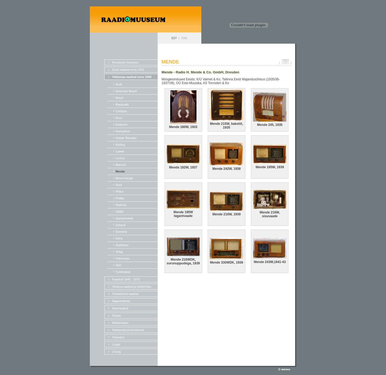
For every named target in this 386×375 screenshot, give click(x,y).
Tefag (119, 251)
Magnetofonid (121, 301)
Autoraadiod (120, 308)
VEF (118, 265)
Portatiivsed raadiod (125, 293)
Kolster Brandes (126, 138)
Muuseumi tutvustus (125, 62)
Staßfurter (122, 245)
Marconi (121, 164)
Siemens (121, 231)
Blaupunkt (122, 104)
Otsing (116, 351)
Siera (119, 238)
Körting (120, 144)
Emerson (121, 124)
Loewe (120, 151)
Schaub (120, 225)
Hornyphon (123, 131)
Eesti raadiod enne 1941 (128, 69)
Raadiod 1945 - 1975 (126, 279)
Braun (119, 97)
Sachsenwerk (124, 218)
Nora (119, 184)
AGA (119, 84)
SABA (119, 211)
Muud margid (124, 178)
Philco (120, 191)
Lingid (116, 344)
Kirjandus (118, 337)
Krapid (116, 315)
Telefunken (123, 258)
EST (174, 38)
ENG (184, 38)
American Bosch (126, 91)
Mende (120, 171)
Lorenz (120, 158)
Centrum (121, 111)
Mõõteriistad (120, 322)
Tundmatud (123, 271)
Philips (120, 198)
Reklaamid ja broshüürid (128, 330)
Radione (121, 205)
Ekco (119, 117)
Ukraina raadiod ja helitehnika (131, 286)
